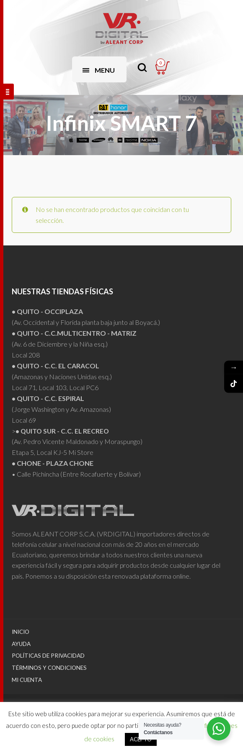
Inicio (20, 631)
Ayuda (21, 644)
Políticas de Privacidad (48, 655)
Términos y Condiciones (49, 667)
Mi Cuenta (27, 679)
